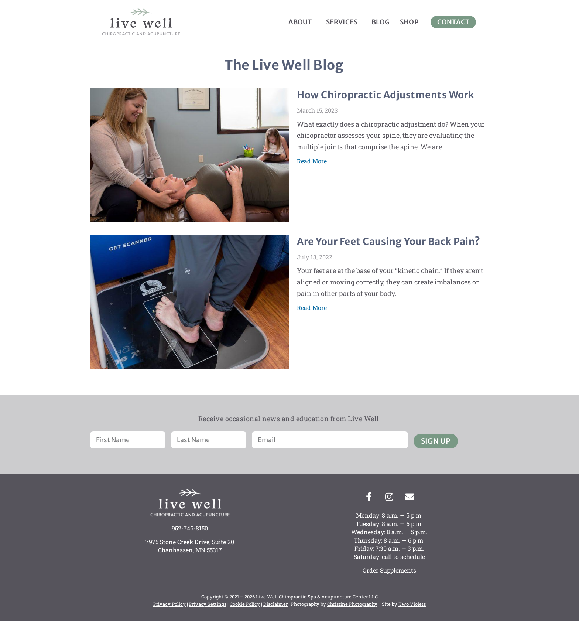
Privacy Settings (207, 604)
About (302, 22)
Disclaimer (275, 604)
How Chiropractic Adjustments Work (385, 95)
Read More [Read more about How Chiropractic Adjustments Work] (312, 161)
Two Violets (412, 604)
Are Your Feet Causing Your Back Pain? (388, 241)
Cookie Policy (245, 604)
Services (344, 22)
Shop (409, 22)
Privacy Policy (169, 604)
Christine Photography (352, 604)
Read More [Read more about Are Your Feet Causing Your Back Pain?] (312, 307)
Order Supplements (389, 570)
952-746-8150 (190, 528)
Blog (380, 22)
